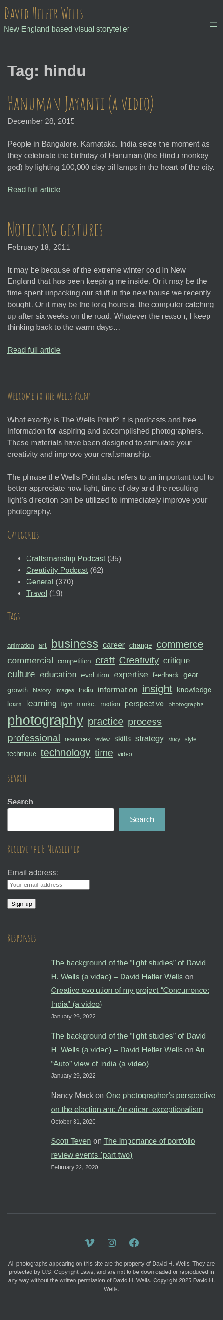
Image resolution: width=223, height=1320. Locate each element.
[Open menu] (213, 24)
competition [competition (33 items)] (74, 661)
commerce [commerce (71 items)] (179, 644)
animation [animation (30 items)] (20, 645)
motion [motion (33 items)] (110, 704)
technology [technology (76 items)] (65, 752)
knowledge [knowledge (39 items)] (194, 690)
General (40, 581)
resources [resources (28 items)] (77, 739)
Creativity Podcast (57, 570)
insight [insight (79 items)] (157, 689)
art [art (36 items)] (43, 645)
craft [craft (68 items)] (105, 660)
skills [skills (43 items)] (122, 738)
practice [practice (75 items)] (106, 721)
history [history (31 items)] (42, 690)
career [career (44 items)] (114, 645)
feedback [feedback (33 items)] (165, 675)
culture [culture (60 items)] (21, 674)
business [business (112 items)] (75, 643)
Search (20, 801)
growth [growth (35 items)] (17, 690)
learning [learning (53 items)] (41, 703)
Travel (36, 593)
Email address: (32, 872)
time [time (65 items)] (104, 752)
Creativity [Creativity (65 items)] (139, 660)
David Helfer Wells (43, 13)
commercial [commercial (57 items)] (30, 660)
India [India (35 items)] (85, 690)
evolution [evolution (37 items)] (95, 675)
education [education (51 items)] (58, 674)
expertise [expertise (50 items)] (131, 674)
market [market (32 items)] (86, 704)
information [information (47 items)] (118, 689)
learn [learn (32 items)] (14, 704)
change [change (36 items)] (140, 645)
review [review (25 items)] (102, 739)
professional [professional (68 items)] (33, 737)
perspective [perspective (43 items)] (144, 703)
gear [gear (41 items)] (190, 674)
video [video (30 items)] (124, 753)
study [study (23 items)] (174, 739)
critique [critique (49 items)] (176, 660)
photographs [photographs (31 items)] (186, 704)
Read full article (34, 189)
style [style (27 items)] (190, 739)
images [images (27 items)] (64, 690)
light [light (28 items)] (66, 704)
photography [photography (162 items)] (45, 720)
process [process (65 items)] (145, 721)
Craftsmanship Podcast (65, 558)
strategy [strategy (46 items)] (149, 738)
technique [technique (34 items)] (21, 753)
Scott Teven (71, 1141)
